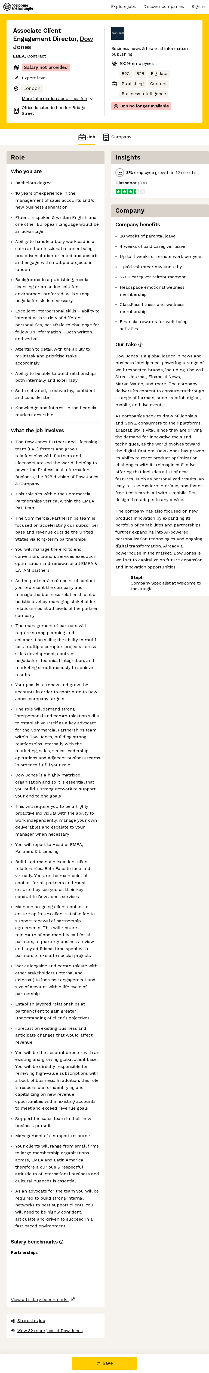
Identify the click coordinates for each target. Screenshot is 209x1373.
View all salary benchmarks (40, 1299)
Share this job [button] (28, 1320)
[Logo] (18, 7)
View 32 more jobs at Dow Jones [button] (46, 1330)
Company (116, 137)
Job (86, 137)
